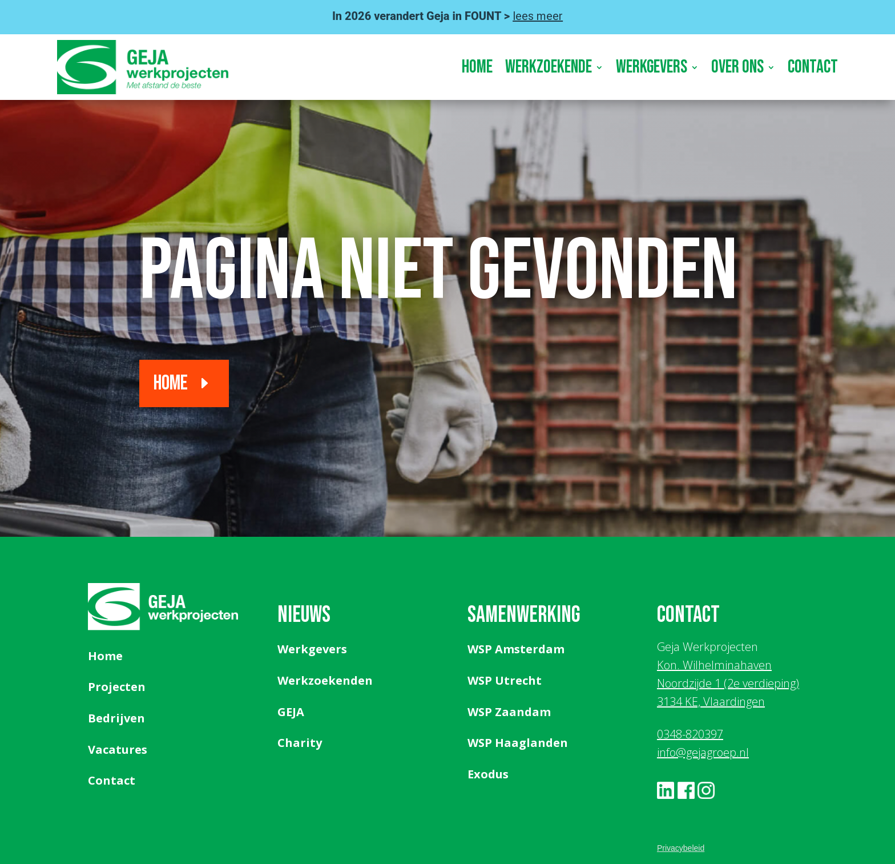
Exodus (488, 774)
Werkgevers (651, 67)
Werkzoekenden (325, 680)
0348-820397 (690, 734)
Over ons (737, 67)
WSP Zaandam (509, 712)
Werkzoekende (548, 67)
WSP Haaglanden (517, 742)
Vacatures (117, 749)
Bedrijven (116, 718)
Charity (299, 742)
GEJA (290, 712)
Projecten (117, 686)
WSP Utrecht (504, 680)
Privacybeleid (680, 848)
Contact (813, 67)
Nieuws (303, 615)
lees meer (538, 16)
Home (477, 67)
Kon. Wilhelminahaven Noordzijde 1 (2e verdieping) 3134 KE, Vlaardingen (728, 683)
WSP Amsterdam (516, 649)
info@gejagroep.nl (703, 752)
